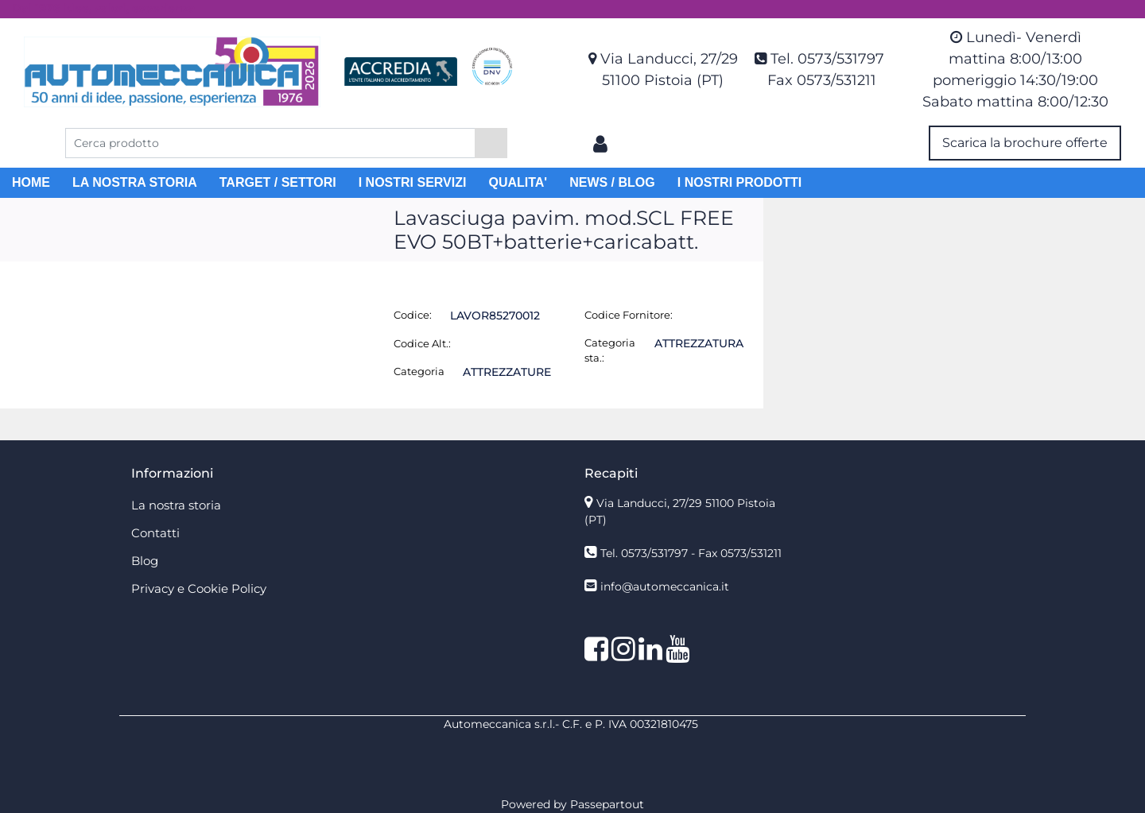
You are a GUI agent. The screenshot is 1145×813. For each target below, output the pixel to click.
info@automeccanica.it (664, 586)
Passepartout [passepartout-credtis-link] (607, 804)
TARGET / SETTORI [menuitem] (277, 182)
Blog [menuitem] (144, 560)
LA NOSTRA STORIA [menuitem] (134, 182)
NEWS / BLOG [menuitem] (612, 182)
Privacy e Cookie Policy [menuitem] (198, 588)
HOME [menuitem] (31, 182)
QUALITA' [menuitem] (517, 182)
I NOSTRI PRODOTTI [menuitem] (739, 182)
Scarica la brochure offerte (1025, 142)
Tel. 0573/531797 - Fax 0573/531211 (691, 553)
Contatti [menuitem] (155, 532)
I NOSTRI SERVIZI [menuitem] (413, 182)
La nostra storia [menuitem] (176, 505)
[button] (491, 143)
